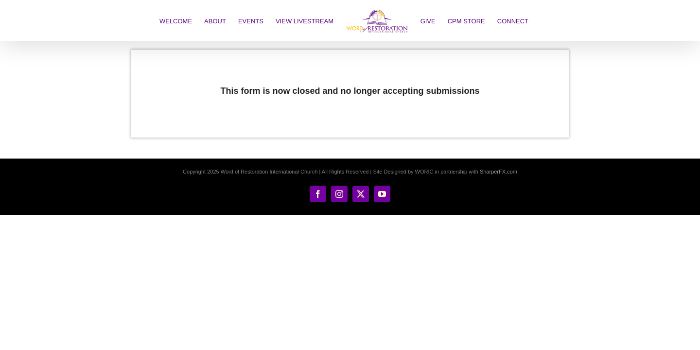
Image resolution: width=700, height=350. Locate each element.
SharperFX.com (498, 172)
